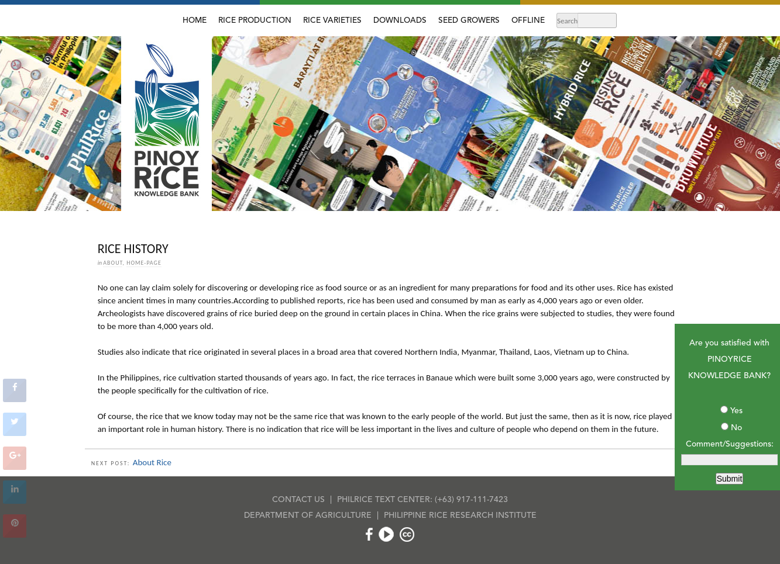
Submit (730, 478)
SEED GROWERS (469, 21)
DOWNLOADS (400, 21)
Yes (736, 411)
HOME (195, 21)
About (112, 263)
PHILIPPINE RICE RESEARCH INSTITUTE (460, 515)
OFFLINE (528, 21)
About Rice (152, 462)
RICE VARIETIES (332, 21)
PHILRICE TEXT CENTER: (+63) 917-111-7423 (422, 500)
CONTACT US (298, 500)
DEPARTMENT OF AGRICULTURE (308, 515)
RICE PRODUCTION (254, 21)
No (736, 428)
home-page (144, 263)
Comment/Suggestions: (730, 444)
